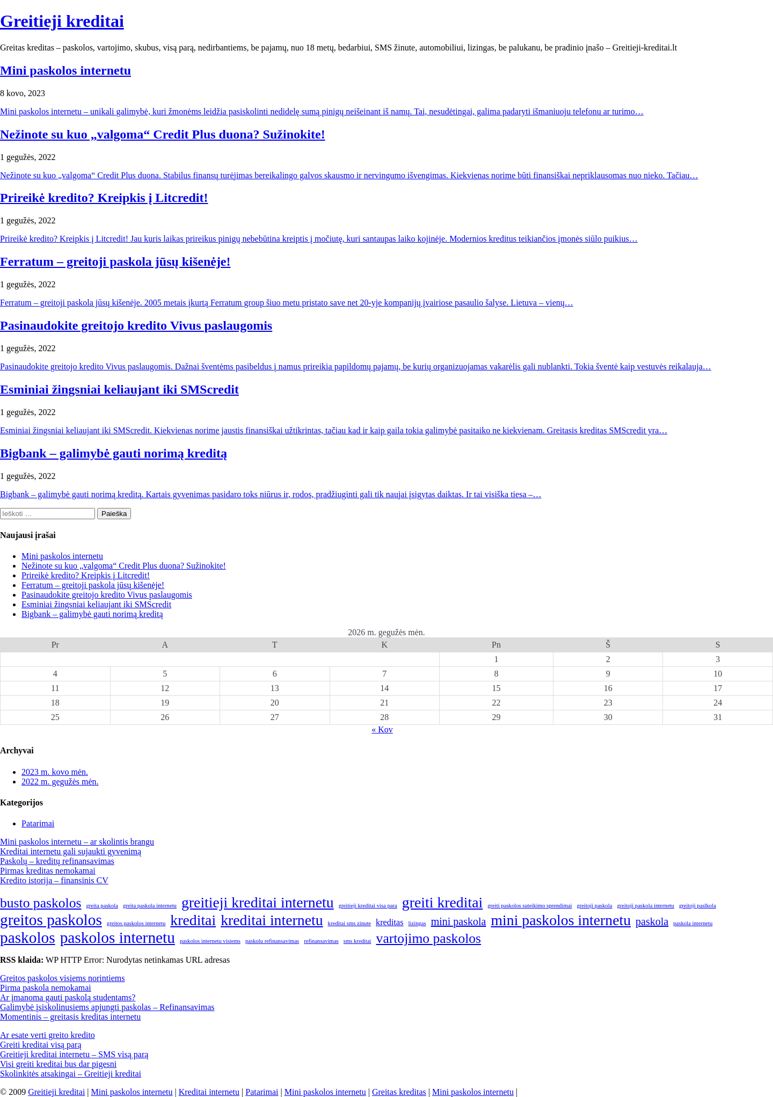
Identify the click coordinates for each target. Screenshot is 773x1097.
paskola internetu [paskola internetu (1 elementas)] (692, 923)
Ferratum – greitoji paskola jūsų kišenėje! (115, 261)
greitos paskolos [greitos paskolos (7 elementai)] (51, 919)
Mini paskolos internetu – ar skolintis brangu (77, 841)
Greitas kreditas (399, 1091)
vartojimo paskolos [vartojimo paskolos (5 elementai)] (429, 938)
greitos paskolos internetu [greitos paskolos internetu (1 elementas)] (136, 923)
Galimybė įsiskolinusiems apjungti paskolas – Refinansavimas (107, 1007)
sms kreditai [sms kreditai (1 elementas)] (357, 941)
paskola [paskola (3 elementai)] (652, 921)
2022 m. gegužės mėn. (60, 781)
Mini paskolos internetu (65, 70)
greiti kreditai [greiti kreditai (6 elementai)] (442, 902)
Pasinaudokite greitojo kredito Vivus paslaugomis (136, 325)
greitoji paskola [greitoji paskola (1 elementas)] (594, 906)
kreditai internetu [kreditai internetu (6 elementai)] (272, 920)
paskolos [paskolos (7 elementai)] (27, 937)
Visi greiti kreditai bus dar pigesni (58, 1064)
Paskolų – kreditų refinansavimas (57, 861)
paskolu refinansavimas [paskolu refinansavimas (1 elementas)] (272, 941)
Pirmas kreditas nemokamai (48, 870)
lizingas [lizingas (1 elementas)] (417, 923)
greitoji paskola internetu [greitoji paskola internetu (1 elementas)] (645, 906)
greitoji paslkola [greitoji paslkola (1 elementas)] (697, 906)
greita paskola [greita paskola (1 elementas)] (102, 906)
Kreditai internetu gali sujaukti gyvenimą (70, 851)
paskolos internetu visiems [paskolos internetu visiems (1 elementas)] (210, 941)
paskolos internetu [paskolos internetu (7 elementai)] (117, 937)
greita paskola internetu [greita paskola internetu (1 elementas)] (150, 906)
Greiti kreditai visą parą (41, 1044)
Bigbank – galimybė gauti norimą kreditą (113, 453)
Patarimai (37, 823)
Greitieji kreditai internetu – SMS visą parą (74, 1054)
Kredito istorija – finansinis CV (54, 880)
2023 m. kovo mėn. (54, 771)
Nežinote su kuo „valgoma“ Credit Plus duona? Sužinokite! (162, 134)
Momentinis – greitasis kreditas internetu (70, 1016)
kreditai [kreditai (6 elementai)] (193, 920)
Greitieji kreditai (62, 21)
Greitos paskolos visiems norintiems (62, 978)
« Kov (382, 729)
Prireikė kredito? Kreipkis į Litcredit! (104, 198)
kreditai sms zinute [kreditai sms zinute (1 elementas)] (349, 923)
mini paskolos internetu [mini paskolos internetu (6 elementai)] (561, 920)
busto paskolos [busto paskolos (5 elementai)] (40, 903)
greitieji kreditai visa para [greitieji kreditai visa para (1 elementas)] (368, 906)
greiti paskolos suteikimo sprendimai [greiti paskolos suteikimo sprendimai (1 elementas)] (529, 906)
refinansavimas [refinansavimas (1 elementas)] (321, 941)
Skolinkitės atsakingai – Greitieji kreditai (70, 1073)
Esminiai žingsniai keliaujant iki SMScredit (119, 389)
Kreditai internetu (209, 1091)
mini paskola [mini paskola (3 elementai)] (458, 921)
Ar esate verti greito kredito (47, 1035)
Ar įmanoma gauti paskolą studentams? (67, 997)
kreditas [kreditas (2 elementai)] (389, 922)
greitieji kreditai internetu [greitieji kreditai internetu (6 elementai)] (257, 902)
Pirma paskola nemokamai (45, 987)
